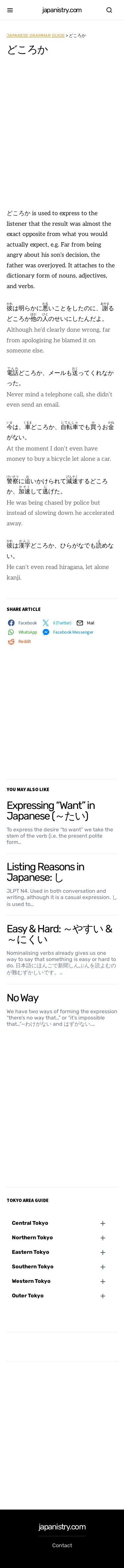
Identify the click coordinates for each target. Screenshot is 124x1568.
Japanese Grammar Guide (36, 35)
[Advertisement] (62, 136)
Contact (62, 1545)
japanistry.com (62, 10)
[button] (64, 1223)
